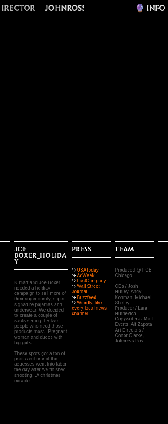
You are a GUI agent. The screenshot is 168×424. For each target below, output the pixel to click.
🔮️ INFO (150, 8)
